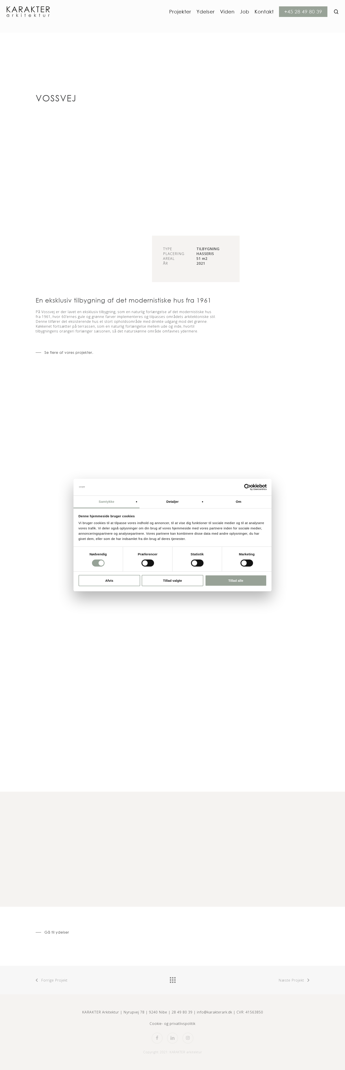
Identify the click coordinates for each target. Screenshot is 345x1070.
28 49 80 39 (182, 1012)
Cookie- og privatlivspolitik (172, 1023)
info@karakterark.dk (214, 1012)
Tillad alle (235, 580)
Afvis (109, 580)
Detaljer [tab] (172, 501)
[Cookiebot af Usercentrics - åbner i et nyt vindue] (247, 487)
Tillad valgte (172, 580)
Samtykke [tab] (106, 501)
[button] (64, 352)
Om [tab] (238, 501)
